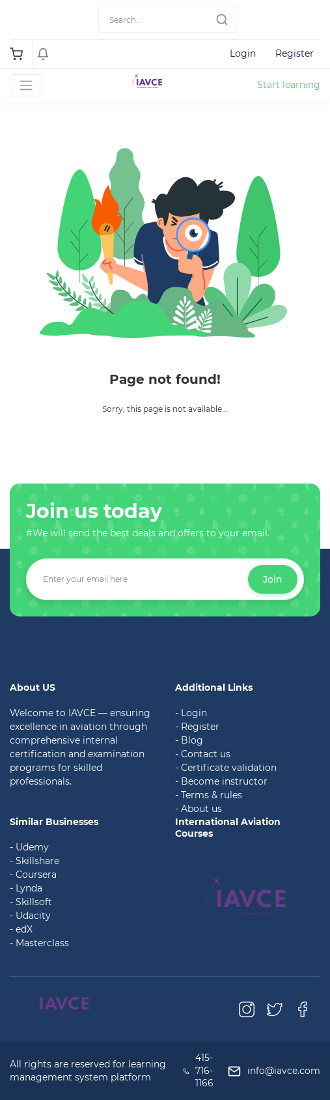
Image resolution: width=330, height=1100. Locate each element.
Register (294, 53)
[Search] (168, 20)
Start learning (288, 85)
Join (272, 579)
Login (243, 53)
